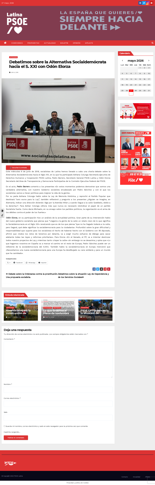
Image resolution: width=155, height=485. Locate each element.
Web (5, 412)
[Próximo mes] (149, 60)
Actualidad (50, 43)
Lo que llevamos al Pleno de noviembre (56, 312)
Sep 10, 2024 (87, 317)
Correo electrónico (12, 398)
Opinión (76, 43)
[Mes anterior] (122, 60)
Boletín (64, 43)
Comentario (9, 339)
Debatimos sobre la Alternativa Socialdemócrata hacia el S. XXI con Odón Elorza (57, 64)
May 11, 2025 (12, 317)
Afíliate (89, 43)
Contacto (125, 477)
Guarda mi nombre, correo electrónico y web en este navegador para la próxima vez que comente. (47, 426)
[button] (152, 43)
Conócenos (17, 43)
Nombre (8, 384)
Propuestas (33, 43)
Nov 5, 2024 (49, 317)
